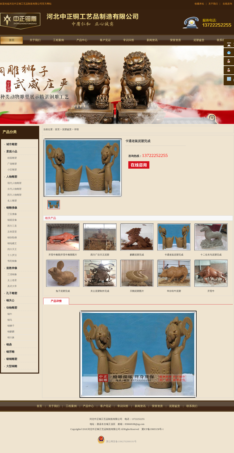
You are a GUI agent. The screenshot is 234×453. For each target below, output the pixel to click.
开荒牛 (210, 291)
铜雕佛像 (11, 207)
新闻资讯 (152, 40)
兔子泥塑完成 (63, 291)
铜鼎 (9, 344)
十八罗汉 (12, 255)
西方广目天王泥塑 (99, 254)
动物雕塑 (11, 307)
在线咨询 (227, 3)
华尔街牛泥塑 (174, 291)
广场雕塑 (12, 163)
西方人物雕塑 (14, 194)
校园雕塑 (12, 158)
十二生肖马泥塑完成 (211, 254)
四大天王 (12, 249)
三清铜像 (12, 274)
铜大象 (10, 337)
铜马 (9, 320)
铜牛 (9, 314)
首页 (11, 40)
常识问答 (128, 40)
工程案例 (58, 40)
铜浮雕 (10, 351)
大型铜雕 (11, 366)
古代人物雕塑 (14, 189)
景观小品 (11, 151)
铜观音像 (12, 220)
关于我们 (213, 3)
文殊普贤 (12, 231)
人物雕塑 (11, 176)
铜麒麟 (10, 331)
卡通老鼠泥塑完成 (174, 254)
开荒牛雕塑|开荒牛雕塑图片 (63, 254)
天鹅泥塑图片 (137, 291)
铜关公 (10, 300)
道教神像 (11, 268)
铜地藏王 (12, 243)
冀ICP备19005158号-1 (153, 429)
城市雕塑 (11, 144)
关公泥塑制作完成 (99, 291)
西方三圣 (12, 225)
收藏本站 (199, 3)
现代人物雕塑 (14, 183)
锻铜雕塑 (11, 359)
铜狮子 (10, 325)
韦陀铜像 (12, 261)
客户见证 (105, 40)
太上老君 (12, 280)
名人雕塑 (12, 200)
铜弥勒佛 (12, 237)
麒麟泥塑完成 (137, 254)
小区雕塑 (12, 169)
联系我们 (222, 40)
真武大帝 (12, 286)
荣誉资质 (175, 40)
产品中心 (81, 40)
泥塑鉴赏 (198, 40)
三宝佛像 (12, 214)
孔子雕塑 (11, 293)
